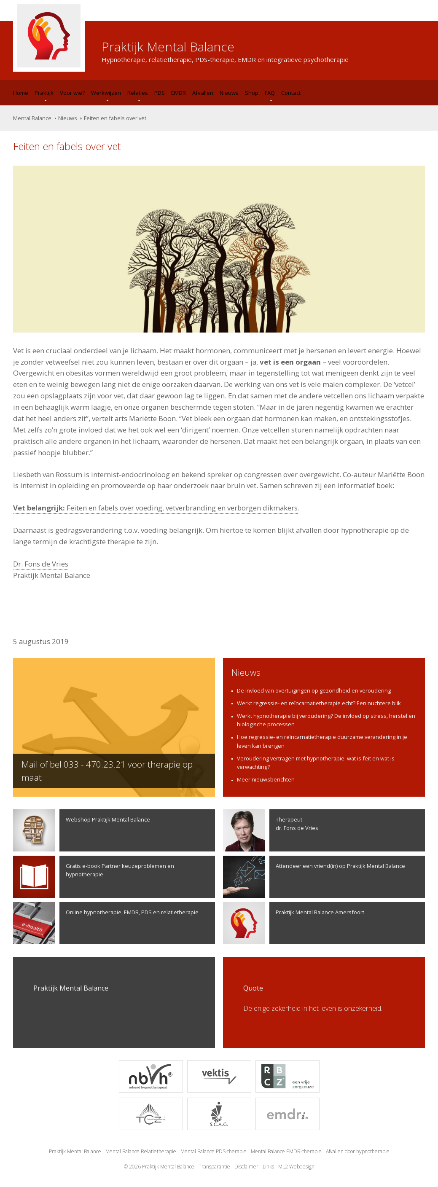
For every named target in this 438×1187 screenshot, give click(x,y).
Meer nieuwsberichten (266, 779)
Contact (291, 93)
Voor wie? (72, 93)
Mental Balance (32, 118)
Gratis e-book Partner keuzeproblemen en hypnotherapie (93, 877)
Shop (251, 93)
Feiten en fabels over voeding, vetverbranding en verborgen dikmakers (155, 508)
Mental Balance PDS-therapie (213, 1151)
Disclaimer (246, 1166)
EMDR (178, 93)
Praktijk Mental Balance (75, 1151)
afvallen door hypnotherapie (342, 530)
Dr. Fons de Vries (40, 564)
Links (268, 1166)
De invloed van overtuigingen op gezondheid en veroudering (314, 690)
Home (20, 93)
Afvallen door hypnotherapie (358, 1151)
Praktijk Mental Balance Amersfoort (293, 923)
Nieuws (229, 93)
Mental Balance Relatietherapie (140, 1151)
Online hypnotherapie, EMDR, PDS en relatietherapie (106, 923)
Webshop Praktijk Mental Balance (81, 830)
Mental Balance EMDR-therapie (286, 1151)
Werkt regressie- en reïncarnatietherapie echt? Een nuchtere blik (319, 703)
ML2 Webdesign (296, 1166)
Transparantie (214, 1166)
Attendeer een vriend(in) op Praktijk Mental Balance (314, 877)
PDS (159, 93)
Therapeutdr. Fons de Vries (270, 830)
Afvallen (202, 93)
